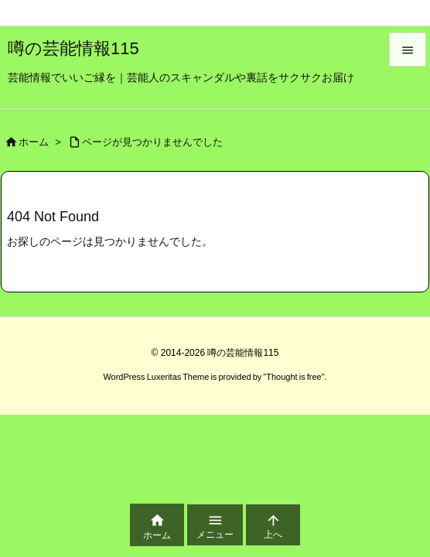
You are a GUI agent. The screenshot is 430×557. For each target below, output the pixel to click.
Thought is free (293, 376)
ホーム (34, 142)
